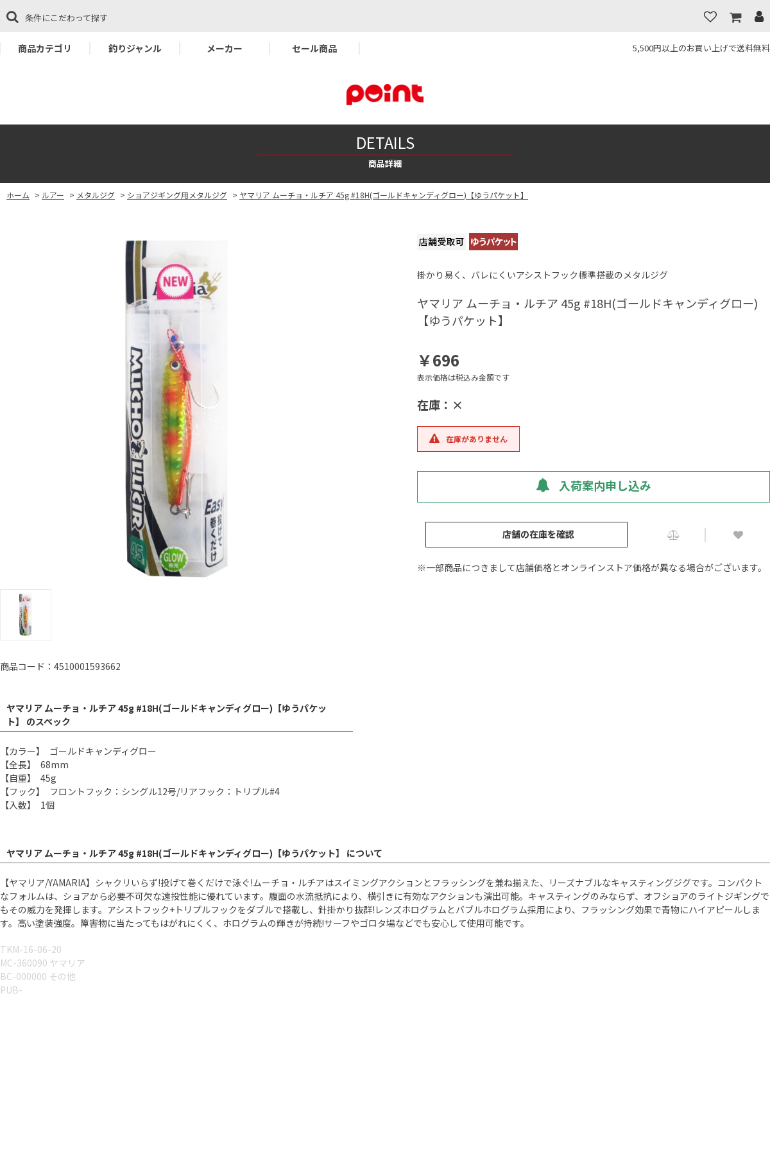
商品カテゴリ (45, 48)
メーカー (225, 48)
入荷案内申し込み (593, 485)
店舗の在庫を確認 (538, 534)
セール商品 (314, 48)
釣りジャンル (135, 48)
